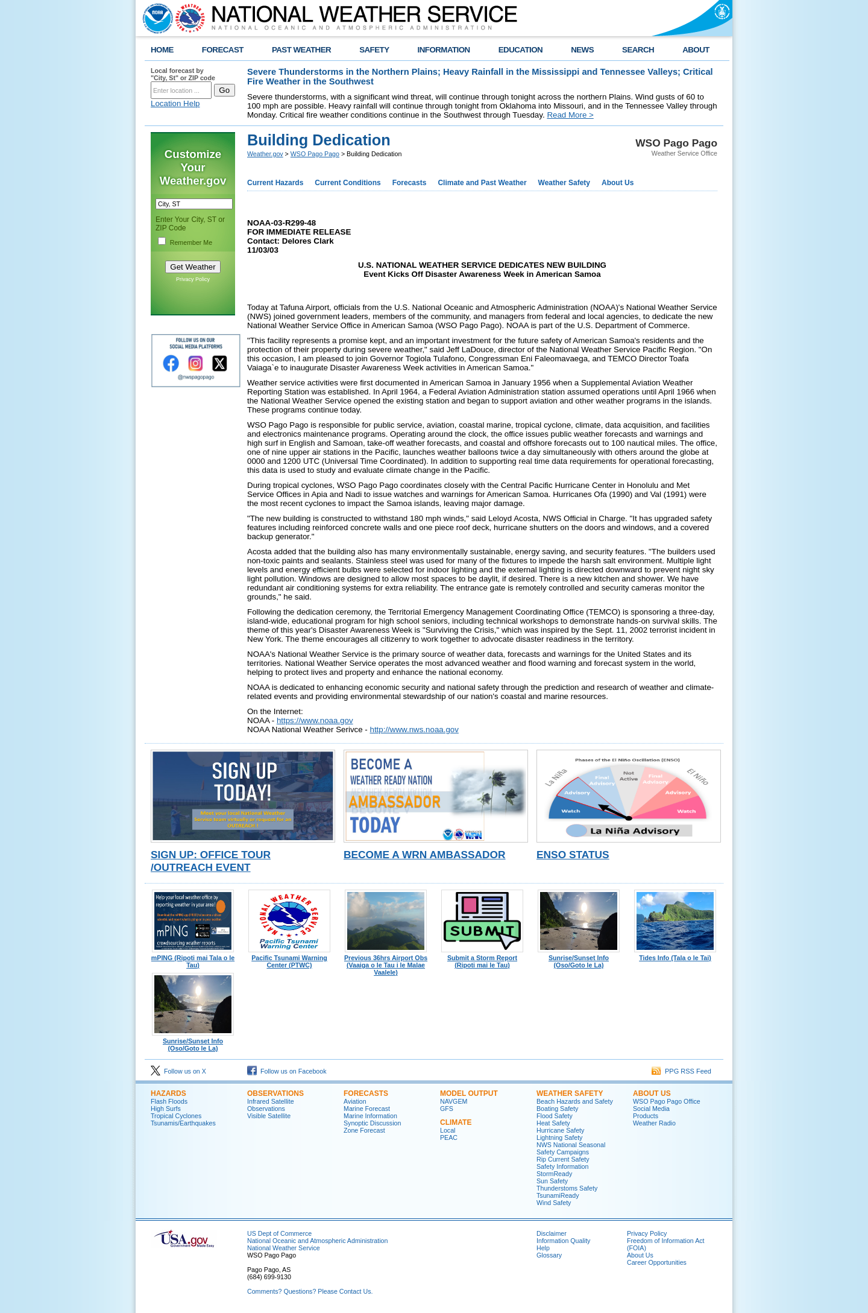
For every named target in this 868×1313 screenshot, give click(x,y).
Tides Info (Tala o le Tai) (675, 954)
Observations (275, 1093)
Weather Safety (564, 183)
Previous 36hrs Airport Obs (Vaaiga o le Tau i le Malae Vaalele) (385, 962)
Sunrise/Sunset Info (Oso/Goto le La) (579, 958)
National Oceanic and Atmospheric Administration (317, 1240)
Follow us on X (178, 1071)
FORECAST (223, 49)
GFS (446, 1108)
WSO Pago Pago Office (666, 1101)
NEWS (582, 49)
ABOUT (695, 49)
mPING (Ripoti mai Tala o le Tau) (192, 958)
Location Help (175, 103)
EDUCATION (520, 49)
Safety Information (562, 1166)
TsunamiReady (557, 1195)
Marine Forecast (367, 1108)
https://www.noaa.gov (315, 720)
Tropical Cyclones (176, 1115)
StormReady (554, 1173)
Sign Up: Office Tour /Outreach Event (211, 861)
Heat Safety (553, 1123)
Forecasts (409, 183)
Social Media (651, 1108)
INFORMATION (444, 49)
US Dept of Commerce (279, 1233)
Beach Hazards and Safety (574, 1101)
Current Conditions (347, 183)
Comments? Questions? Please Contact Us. (310, 1291)
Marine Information (370, 1115)
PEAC (449, 1137)
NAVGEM (453, 1101)
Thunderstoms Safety (566, 1188)
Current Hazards (275, 183)
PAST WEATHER (301, 49)
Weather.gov (265, 153)
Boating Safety (557, 1108)
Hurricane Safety (560, 1130)
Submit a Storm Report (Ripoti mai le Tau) (482, 958)
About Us (618, 183)
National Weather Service (283, 1247)
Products (645, 1115)
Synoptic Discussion (372, 1123)
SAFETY (374, 49)
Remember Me (191, 242)
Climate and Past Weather (482, 183)
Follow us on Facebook (287, 1071)
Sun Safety (552, 1181)
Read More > (570, 114)
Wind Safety (553, 1202)
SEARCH (638, 49)
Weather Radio (654, 1123)
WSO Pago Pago (315, 153)
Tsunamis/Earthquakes (183, 1123)
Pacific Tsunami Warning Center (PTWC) (289, 958)
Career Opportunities (657, 1262)
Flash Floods (169, 1101)
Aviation (355, 1101)
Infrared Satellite (270, 1101)
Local (447, 1130)
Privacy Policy (193, 279)
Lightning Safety (559, 1137)
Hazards (168, 1093)
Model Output (469, 1093)
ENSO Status (572, 855)
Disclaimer (551, 1233)
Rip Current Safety (563, 1159)
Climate (455, 1122)
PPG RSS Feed (681, 1071)
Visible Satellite (269, 1115)
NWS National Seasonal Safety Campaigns (570, 1148)
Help (543, 1247)
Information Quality (563, 1240)
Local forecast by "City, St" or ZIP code (183, 74)
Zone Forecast (364, 1130)
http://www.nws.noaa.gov (414, 729)
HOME (162, 49)
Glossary (549, 1255)
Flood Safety (554, 1115)
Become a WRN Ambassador (425, 855)
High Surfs (166, 1108)
